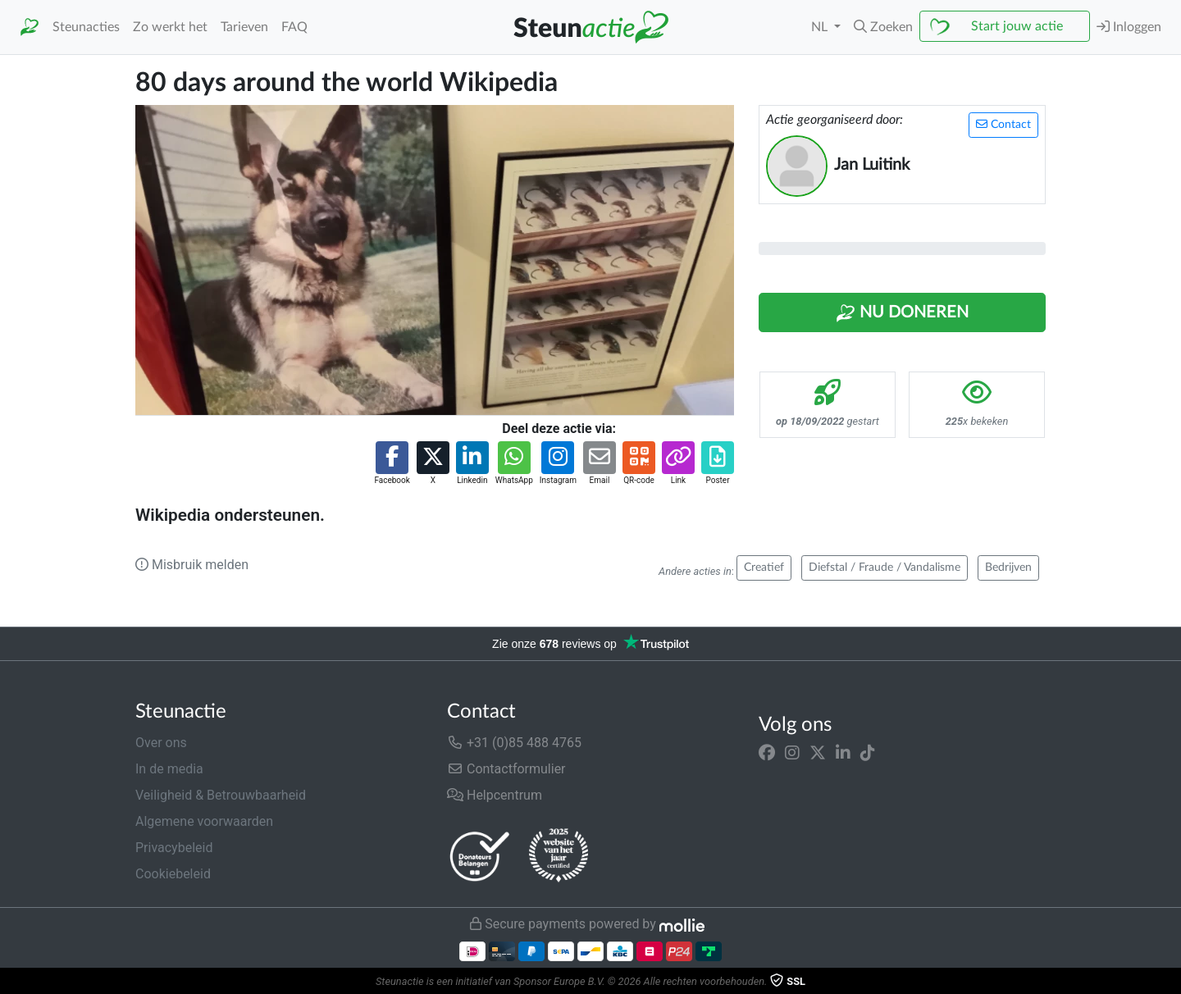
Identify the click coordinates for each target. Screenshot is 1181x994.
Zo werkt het (170, 27)
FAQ (294, 27)
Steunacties (86, 27)
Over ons (161, 742)
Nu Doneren (902, 313)
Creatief (764, 567)
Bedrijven (1008, 567)
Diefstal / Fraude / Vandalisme (884, 567)
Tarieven (244, 27)
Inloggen (1129, 27)
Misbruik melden (192, 564)
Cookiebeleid (173, 874)
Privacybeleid (173, 847)
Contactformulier (506, 769)
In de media (169, 769)
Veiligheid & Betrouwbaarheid (220, 795)
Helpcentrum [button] (494, 795)
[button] (883, 27)
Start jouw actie (1017, 26)
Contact (1003, 124)
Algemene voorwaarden (204, 821)
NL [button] (821, 27)
